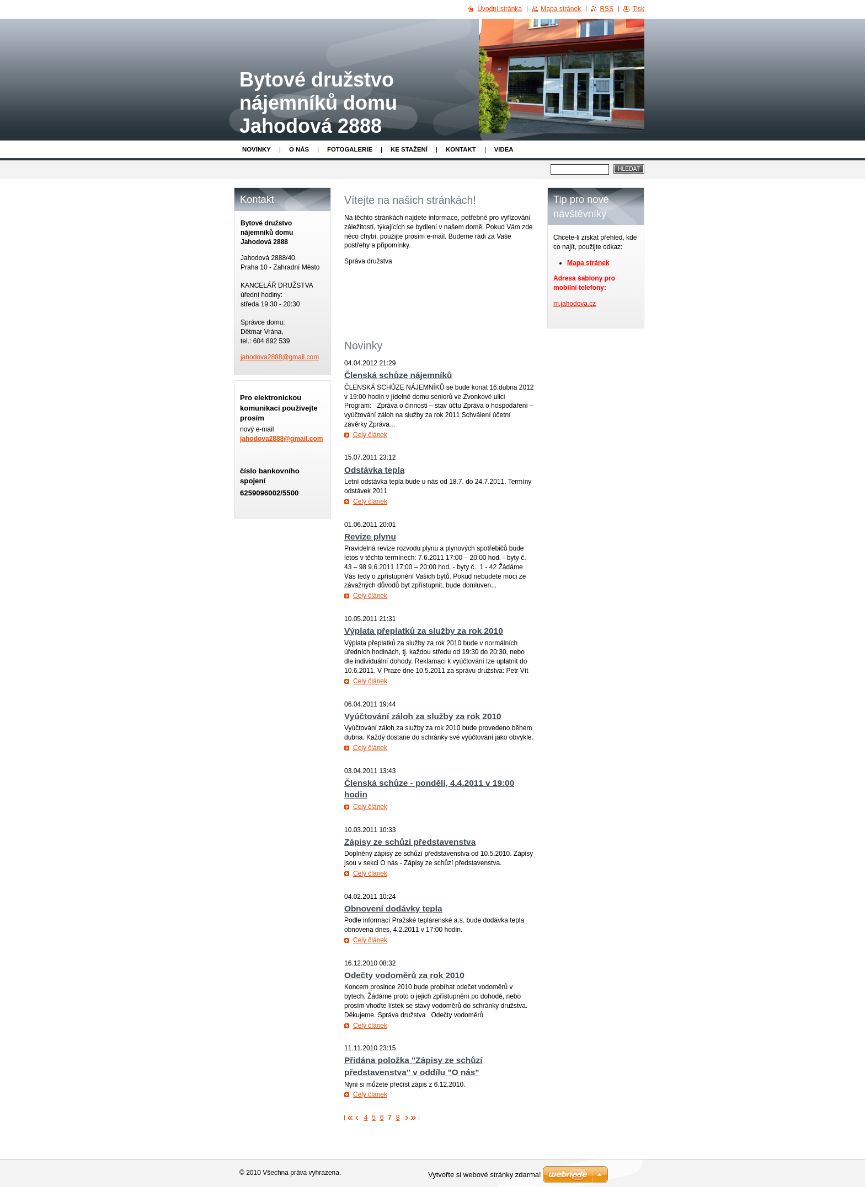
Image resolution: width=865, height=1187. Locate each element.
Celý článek (370, 435)
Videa (504, 149)
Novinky (256, 149)
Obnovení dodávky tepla (393, 908)
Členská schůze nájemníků (398, 375)
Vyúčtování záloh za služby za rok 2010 (422, 716)
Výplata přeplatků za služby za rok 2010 (423, 630)
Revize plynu (370, 536)
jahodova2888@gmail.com (281, 439)
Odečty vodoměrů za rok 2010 (404, 975)
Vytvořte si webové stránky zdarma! (484, 1174)
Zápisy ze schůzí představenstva (410, 841)
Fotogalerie (349, 149)
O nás (299, 149)
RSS (606, 9)
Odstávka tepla (374, 469)
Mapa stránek (561, 9)
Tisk (638, 9)
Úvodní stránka (499, 9)
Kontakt (461, 149)
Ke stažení (409, 149)
